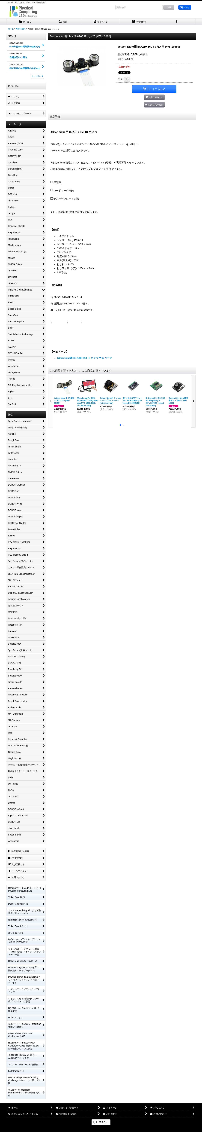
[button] (177, 22)
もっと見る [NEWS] (37, 76)
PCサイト (103, 1122)
